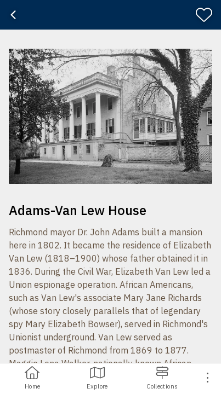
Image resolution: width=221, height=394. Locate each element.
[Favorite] (206, 14)
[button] (110, 116)
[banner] (110, 15)
